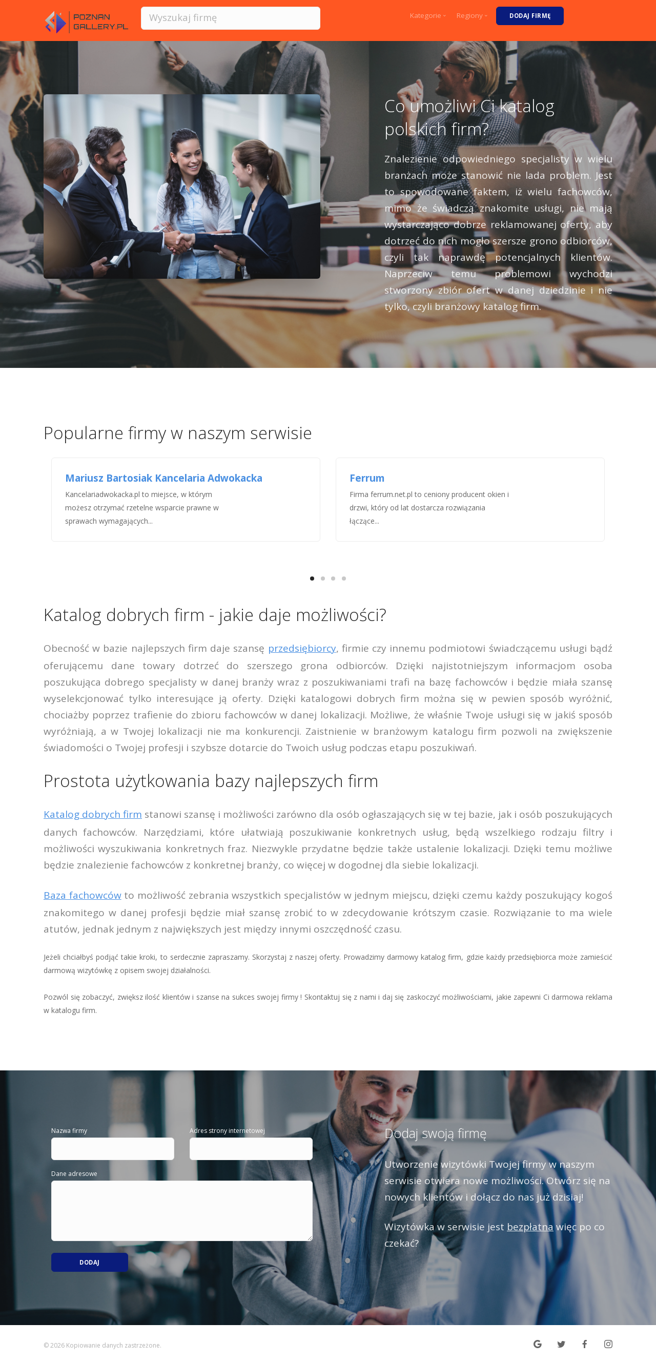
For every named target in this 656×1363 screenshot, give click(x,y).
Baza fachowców (82, 895)
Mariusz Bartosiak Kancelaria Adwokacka (163, 478)
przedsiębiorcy (302, 648)
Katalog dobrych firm (93, 814)
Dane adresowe (74, 1173)
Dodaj (90, 1259)
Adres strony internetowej (227, 1130)
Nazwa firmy (69, 1130)
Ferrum (367, 478)
